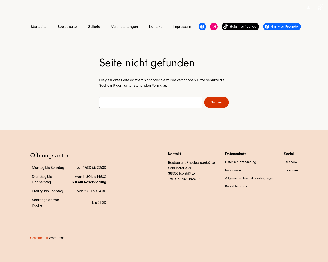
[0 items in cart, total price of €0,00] (320, 7)
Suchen (216, 102)
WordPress (56, 238)
